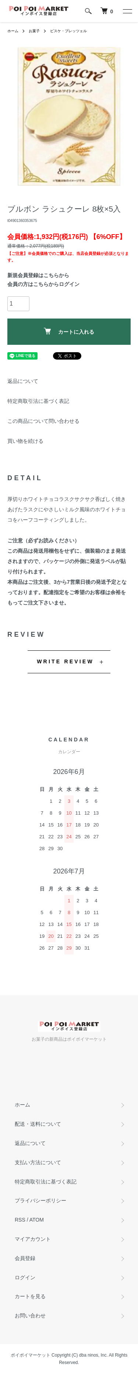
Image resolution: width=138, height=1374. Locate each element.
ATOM (36, 1220)
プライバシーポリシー (40, 1200)
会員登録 (25, 1258)
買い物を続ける (25, 441)
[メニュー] (127, 11)
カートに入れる (69, 331)
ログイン (25, 1277)
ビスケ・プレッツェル (68, 31)
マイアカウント (33, 1239)
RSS (20, 1220)
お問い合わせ (30, 1316)
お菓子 (34, 31)
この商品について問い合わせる (43, 421)
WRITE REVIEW (65, 661)
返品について (22, 381)
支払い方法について (38, 1162)
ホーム (12, 31)
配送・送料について (38, 1124)
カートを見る (30, 1296)
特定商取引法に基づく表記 (38, 401)
